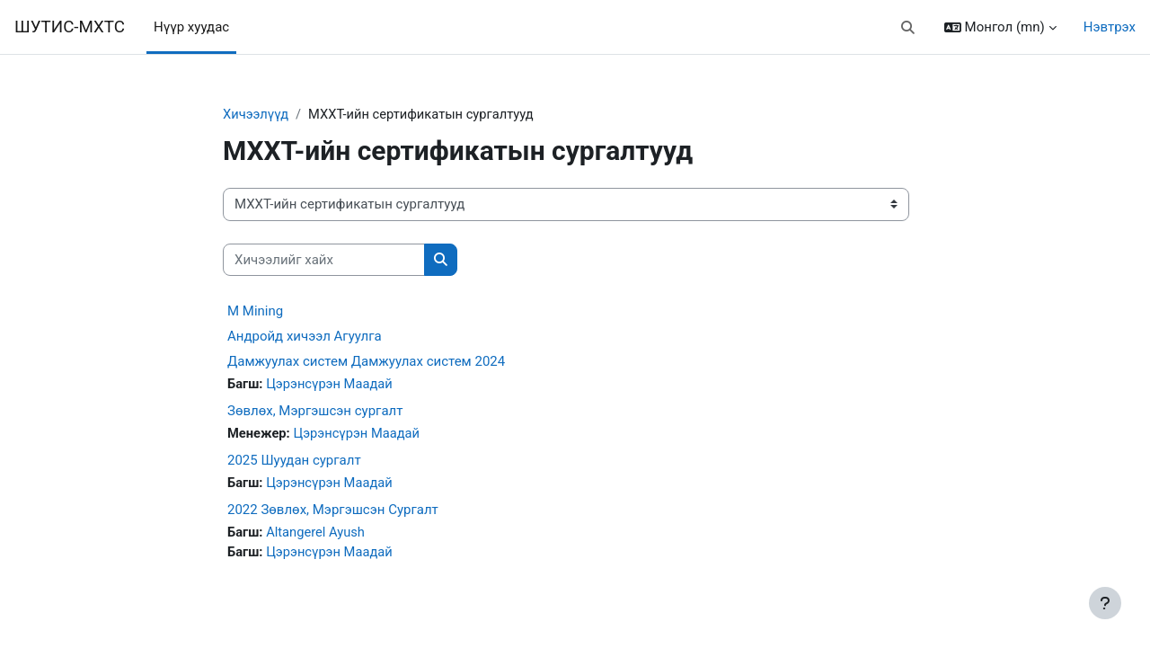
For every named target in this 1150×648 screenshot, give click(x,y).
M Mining (255, 312)
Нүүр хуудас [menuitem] (191, 27)
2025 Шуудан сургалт (294, 462)
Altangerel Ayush (317, 534)
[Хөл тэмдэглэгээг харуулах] (1105, 603)
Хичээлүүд (256, 114)
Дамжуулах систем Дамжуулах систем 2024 (366, 362)
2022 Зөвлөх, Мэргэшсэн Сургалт (332, 511)
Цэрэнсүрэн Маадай (331, 385)
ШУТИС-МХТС (69, 27)
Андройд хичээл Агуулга (304, 337)
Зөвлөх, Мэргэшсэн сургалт (314, 412)
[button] (907, 27)
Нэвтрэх (1110, 27)
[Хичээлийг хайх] (324, 260)
